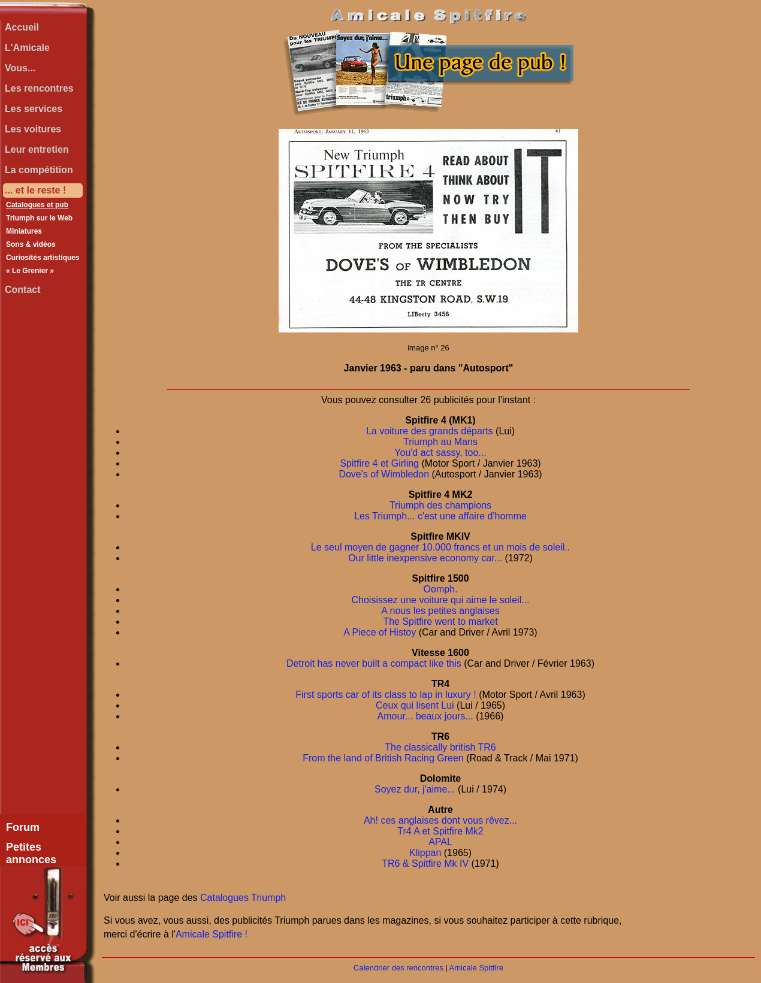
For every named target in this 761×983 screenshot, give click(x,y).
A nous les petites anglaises (440, 611)
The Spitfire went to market (440, 621)
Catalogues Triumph (243, 898)
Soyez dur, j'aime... (415, 789)
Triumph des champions (440, 505)
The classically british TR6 (440, 747)
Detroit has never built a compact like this (373, 663)
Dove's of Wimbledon (384, 474)
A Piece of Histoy (379, 632)
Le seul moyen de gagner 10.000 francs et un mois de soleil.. (440, 547)
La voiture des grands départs (429, 431)
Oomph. (441, 589)
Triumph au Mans (440, 442)
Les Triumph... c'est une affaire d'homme (440, 516)
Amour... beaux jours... (425, 716)
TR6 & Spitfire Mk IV (425, 863)
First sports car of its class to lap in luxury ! (385, 694)
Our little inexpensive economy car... (425, 558)
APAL (440, 842)
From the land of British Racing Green (383, 758)
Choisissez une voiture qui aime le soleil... (440, 600)
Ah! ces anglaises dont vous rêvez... (440, 820)
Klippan (425, 853)
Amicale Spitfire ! (211, 934)
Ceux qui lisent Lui (415, 705)
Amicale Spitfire (476, 967)
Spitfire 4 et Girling (379, 463)
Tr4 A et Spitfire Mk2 (440, 831)
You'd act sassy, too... (440, 452)
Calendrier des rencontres (398, 967)
